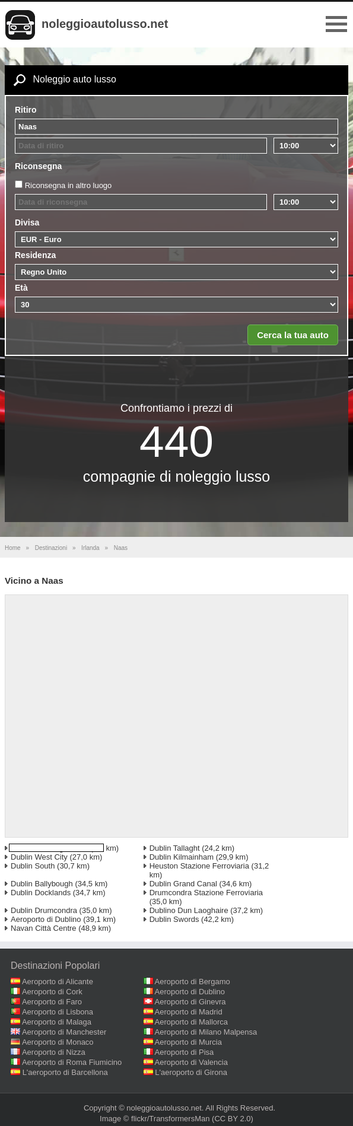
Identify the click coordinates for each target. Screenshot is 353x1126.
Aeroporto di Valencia (191, 1062)
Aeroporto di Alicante (57, 981)
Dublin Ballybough (42, 883)
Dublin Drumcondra (44, 910)
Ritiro (26, 109)
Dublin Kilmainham (182, 857)
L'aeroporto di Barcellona (65, 1072)
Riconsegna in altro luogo (68, 185)
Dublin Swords (174, 919)
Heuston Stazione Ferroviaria (199, 865)
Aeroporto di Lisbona (57, 1011)
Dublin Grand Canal (183, 883)
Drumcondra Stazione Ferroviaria (206, 892)
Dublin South (33, 865)
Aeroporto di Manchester (64, 1032)
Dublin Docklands (41, 892)
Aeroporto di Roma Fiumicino (72, 1062)
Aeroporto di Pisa (184, 1052)
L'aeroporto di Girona (191, 1072)
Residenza (35, 255)
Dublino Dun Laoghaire (189, 910)
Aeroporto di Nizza (53, 1052)
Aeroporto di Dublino (46, 919)
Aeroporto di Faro (52, 1001)
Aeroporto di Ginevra (190, 1001)
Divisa (27, 222)
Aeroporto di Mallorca (191, 1021)
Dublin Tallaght (175, 848)
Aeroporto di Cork (52, 991)
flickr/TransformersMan (170, 1118)
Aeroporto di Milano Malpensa (206, 1032)
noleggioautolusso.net (105, 23)
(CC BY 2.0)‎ (232, 1118)
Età (21, 287)
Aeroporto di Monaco (58, 1042)
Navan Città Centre (44, 928)
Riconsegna (38, 166)
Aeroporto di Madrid (188, 1011)
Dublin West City (39, 857)
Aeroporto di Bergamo (192, 981)
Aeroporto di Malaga (56, 1021)
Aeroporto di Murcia (188, 1042)
